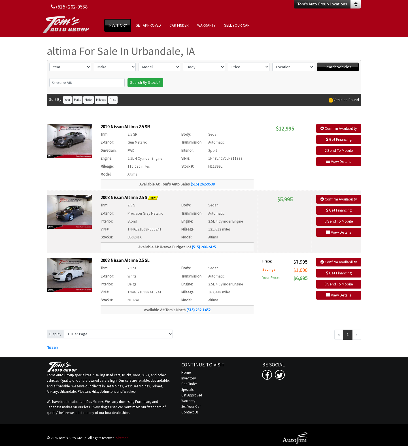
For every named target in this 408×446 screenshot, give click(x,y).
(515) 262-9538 (203, 184)
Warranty (188, 400)
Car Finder (189, 383)
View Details (338, 161)
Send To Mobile (339, 150)
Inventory (188, 378)
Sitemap (122, 438)
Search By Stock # (145, 82)
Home (186, 372)
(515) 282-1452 (198, 309)
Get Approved (191, 395)
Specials (187, 389)
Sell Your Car (191, 406)
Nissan (52, 347)
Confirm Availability (338, 128)
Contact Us (189, 412)
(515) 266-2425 (204, 246)
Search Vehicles (337, 66)
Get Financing (339, 139)
